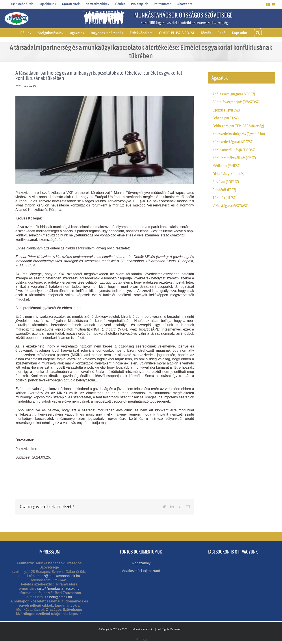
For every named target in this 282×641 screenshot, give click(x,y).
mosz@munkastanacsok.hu (58, 576)
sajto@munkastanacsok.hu (58, 588)
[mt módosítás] (104, 140)
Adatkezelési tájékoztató (141, 571)
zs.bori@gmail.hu (58, 597)
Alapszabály (141, 563)
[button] (257, 32)
